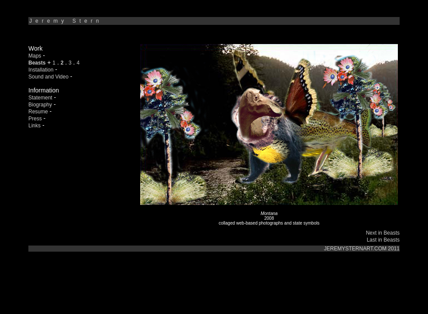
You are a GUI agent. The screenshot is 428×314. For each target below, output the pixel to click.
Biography (40, 105)
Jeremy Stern (65, 21)
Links (34, 126)
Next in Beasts (383, 233)
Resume (38, 112)
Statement (40, 98)
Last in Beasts (383, 240)
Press (35, 119)
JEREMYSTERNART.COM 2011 (362, 249)
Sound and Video (48, 77)
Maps (34, 56)
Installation (40, 70)
